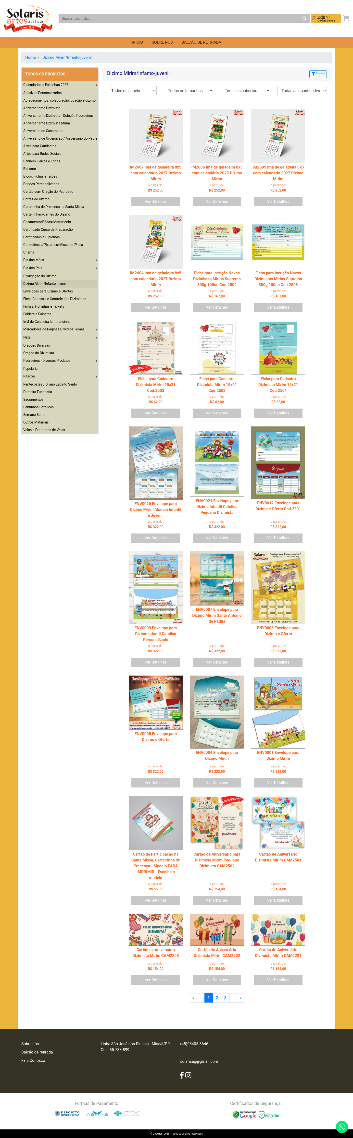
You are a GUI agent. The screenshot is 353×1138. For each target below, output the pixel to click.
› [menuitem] (233, 997)
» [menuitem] (241, 997)
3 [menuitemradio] (225, 997)
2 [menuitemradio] (217, 997)
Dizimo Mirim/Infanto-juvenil (67, 57)
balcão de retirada (201, 42)
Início (137, 42)
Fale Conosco (33, 1060)
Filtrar (318, 74)
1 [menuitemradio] (209, 997)
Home (30, 57)
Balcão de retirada (37, 1052)
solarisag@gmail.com (199, 1061)
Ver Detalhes (156, 201)
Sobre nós (162, 42)
